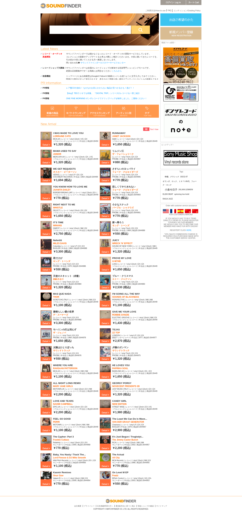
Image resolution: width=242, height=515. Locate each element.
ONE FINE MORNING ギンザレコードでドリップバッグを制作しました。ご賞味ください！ (106, 98)
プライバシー (89, 506)
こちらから (117, 71)
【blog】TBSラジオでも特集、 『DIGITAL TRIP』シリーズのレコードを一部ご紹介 (103, 93)
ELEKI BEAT (168, 194)
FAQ (169, 10)
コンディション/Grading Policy (187, 10)
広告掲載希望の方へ (105, 506)
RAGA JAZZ (168, 199)
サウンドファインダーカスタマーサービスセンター (103, 63)
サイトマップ (161, 506)
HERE (188, 230)
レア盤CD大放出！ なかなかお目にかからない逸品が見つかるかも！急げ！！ (100, 88)
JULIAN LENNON (185, 190)
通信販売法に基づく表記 (125, 506)
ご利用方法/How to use (155, 10)
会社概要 (77, 506)
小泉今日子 (171, 189)
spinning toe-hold (181, 194)
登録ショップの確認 (146, 506)
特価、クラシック (172, 177)
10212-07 (184, 177)
